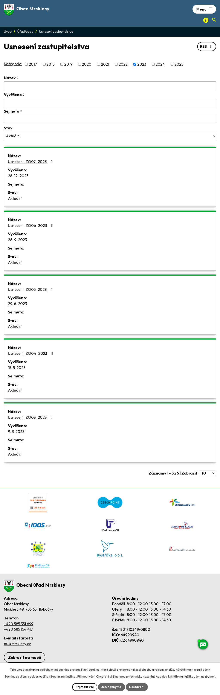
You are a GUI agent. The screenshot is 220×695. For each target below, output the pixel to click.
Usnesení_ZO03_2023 (31, 417)
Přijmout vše (85, 687)
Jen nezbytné (111, 687)
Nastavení (136, 687)
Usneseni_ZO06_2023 (31, 225)
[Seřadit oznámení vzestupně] (18, 77)
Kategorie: (13, 63)
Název (10, 77)
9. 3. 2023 (16, 431)
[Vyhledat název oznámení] (110, 85)
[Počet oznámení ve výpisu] (207, 473)
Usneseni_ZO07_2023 (31, 161)
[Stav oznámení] (110, 136)
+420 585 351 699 (18, 623)
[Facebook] (205, 20)
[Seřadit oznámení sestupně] (18, 78)
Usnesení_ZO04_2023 (31, 353)
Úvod (8, 31)
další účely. (203, 670)
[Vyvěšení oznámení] (110, 103)
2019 (68, 64)
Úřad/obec (25, 31)
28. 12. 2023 (18, 175)
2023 (141, 64)
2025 (178, 64)
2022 (123, 64)
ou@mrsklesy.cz (17, 643)
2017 (33, 64)
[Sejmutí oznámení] (110, 119)
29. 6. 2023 (17, 303)
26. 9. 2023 (17, 239)
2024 (160, 64)
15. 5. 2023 (16, 367)
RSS (207, 46)
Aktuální (15, 198)
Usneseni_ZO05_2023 (31, 289)
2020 (86, 64)
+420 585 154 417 (18, 629)
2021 (105, 64)
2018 (50, 64)
